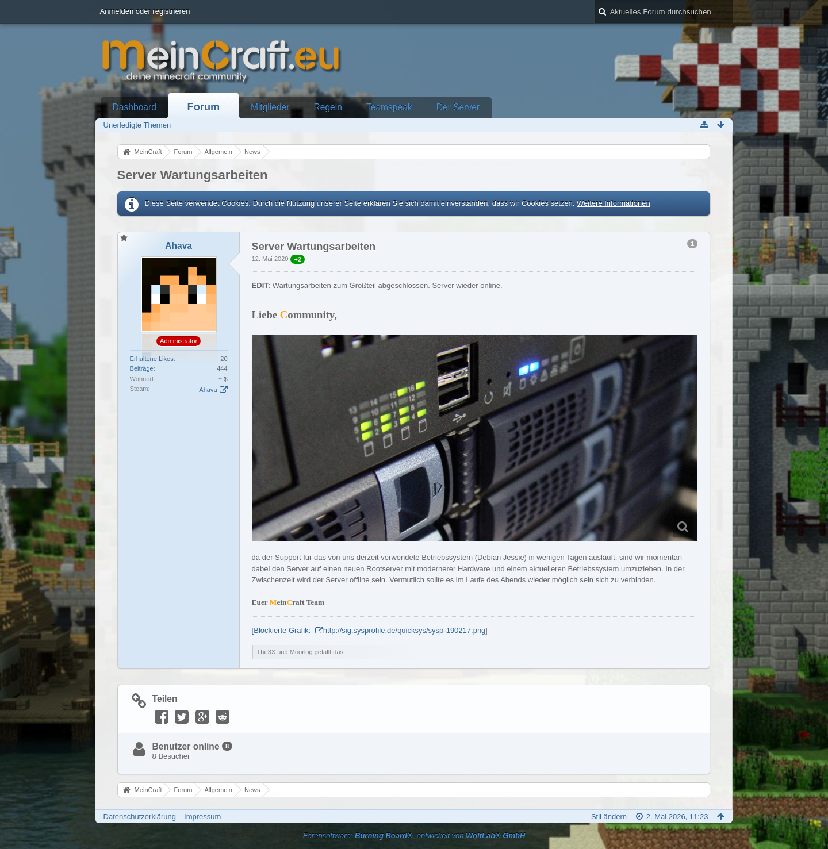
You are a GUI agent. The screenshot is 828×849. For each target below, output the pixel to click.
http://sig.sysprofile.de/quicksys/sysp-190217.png (404, 630)
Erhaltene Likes (152, 358)
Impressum (202, 816)
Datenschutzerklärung (139, 816)
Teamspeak (389, 107)
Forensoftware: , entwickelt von (414, 835)
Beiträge (142, 368)
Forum (203, 107)
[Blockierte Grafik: (282, 630)
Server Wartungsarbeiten (192, 175)
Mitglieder (270, 107)
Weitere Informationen (613, 203)
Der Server (458, 107)
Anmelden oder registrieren (145, 11)
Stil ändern (609, 816)
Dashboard (134, 107)
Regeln (328, 107)
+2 (297, 259)
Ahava (208, 389)
